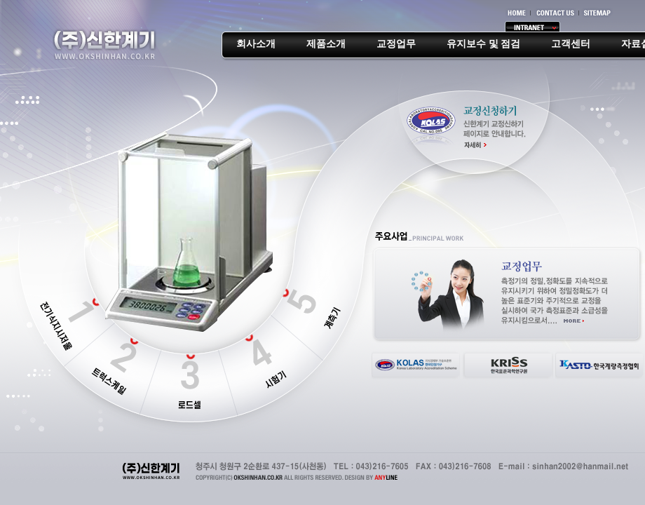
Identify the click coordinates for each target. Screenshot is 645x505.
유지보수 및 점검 (483, 44)
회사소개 (256, 44)
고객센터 (570, 44)
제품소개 (326, 44)
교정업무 (396, 44)
